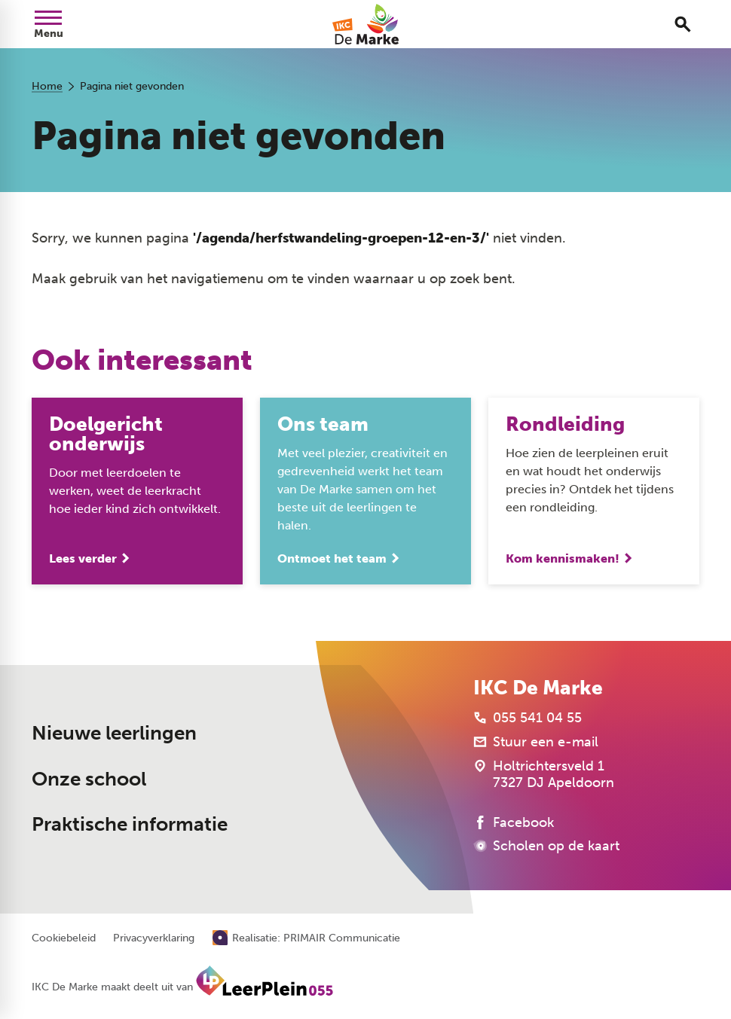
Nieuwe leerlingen (114, 733)
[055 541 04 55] (527, 717)
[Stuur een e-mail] (535, 742)
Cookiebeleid (64, 938)
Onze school (89, 779)
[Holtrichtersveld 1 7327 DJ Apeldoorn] (543, 774)
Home (47, 86)
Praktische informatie (130, 824)
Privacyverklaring (153, 938)
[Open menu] (48, 24)
